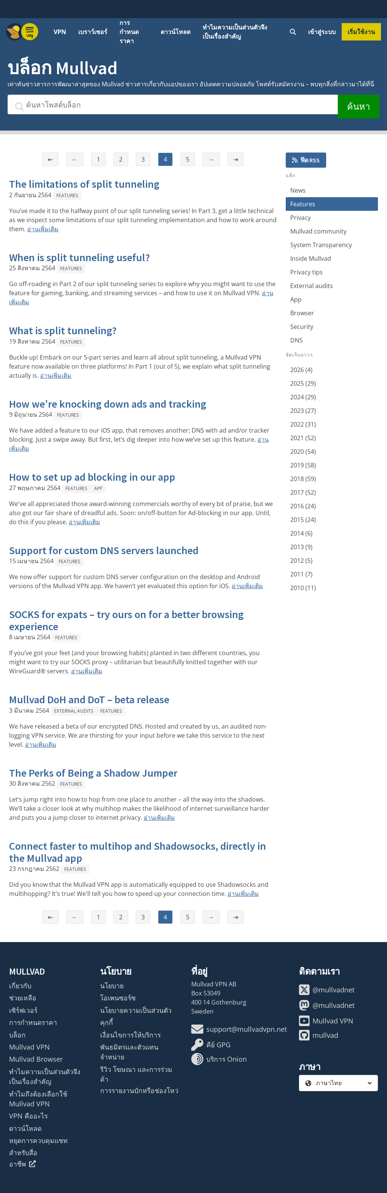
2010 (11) (303, 588)
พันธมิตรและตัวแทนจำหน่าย (129, 1051)
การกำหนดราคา (129, 31)
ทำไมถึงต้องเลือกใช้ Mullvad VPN (38, 1098)
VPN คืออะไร (28, 1115)
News (298, 190)
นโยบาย (112, 985)
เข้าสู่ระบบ (322, 32)
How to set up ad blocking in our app (92, 477)
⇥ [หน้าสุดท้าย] (235, 159)
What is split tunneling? (63, 330)
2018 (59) (303, 479)
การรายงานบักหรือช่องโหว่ (139, 1090)
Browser (302, 313)
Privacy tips (306, 272)
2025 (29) (303, 383)
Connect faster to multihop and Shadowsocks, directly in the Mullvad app (137, 852)
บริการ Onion (219, 1059)
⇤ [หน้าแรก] (50, 159)
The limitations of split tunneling (84, 184)
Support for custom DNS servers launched (103, 550)
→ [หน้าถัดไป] (211, 159)
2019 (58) (303, 465)
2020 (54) (303, 451)
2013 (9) (301, 547)
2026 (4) (301, 370)
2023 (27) (303, 410)
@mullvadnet (326, 990)
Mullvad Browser (36, 1059)
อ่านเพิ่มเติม (43, 229)
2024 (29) (303, 397)
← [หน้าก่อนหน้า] (75, 159)
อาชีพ (22, 1163)
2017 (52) (303, 492)
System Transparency (321, 245)
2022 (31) (303, 424)
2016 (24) (303, 506)
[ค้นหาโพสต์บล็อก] (173, 104)
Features (67, 195)
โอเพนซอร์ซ (118, 997)
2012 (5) (301, 560)
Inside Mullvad (310, 258)
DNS (296, 340)
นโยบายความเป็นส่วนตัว (136, 1010)
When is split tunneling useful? (79, 257)
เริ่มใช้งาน (361, 32)
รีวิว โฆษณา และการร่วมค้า (136, 1074)
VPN (60, 32)
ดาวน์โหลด (175, 32)
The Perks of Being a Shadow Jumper (93, 773)
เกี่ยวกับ (20, 985)
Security (301, 326)
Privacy (300, 217)
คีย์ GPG (211, 1045)
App (98, 488)
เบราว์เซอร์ (92, 32)
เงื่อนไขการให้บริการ (130, 1034)
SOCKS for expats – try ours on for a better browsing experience (126, 620)
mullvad (318, 1035)
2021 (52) (303, 438)
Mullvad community (318, 231)
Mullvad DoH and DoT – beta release (89, 699)
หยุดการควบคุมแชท (38, 1140)
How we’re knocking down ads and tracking (107, 404)
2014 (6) (301, 533)
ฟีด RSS (306, 160)
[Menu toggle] (30, 31)
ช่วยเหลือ (22, 997)
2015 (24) (303, 520)
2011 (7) (301, 574)
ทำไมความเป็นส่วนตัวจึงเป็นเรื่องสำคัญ (235, 31)
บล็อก (17, 1034)
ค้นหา (358, 106)
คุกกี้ (106, 1022)
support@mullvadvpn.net (239, 1029)
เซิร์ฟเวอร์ (23, 1010)
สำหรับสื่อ (23, 1152)
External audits (73, 711)
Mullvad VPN (29, 1046)
